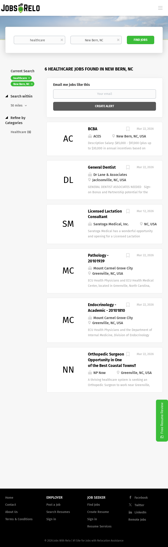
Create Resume (98, 512)
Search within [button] (21, 96)
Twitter (139, 505)
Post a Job (53, 505)
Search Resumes (58, 512)
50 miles (17, 105)
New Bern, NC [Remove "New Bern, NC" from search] (21, 84)
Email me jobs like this (71, 85)
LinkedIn (140, 512)
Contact (10, 505)
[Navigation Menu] (160, 7)
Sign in (51, 519)
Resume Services (99, 526)
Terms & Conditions (19, 519)
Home (9, 498)
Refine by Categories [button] (15, 120)
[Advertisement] (84, 450)
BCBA (92, 128)
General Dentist (102, 167)
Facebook (141, 498)
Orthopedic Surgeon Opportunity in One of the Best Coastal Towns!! (112, 360)
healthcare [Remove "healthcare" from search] (20, 78)
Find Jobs (140, 40)
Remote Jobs (137, 520)
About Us (11, 512)
